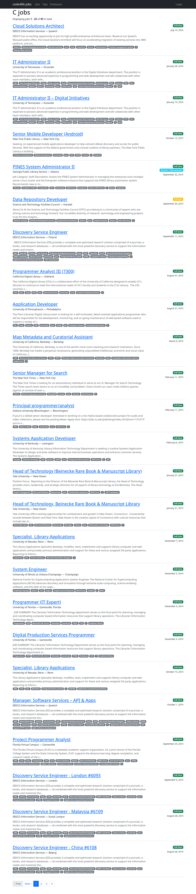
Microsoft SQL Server (40, 623)
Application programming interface (28, 260)
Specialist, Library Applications (44, 537)
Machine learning (55, 47)
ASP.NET (72, 689)
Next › (28, 883)
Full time (178, 25)
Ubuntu (17, 188)
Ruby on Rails (53, 83)
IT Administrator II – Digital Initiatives (51, 98)
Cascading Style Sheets (95, 325)
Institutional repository (78, 492)
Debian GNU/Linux (96, 188)
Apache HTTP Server (22, 728)
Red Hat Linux (102, 83)
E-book (85, 155)
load (72, 47)
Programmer (19, 623)
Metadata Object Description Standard (77, 358)
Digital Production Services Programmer (54, 635)
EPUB (78, 155)
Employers (56, 4)
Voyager (17, 459)
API (120, 86)
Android (97, 155)
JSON (143, 721)
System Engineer (30, 569)
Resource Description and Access (33, 358)
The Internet (42, 253)
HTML (86, 257)
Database (84, 656)
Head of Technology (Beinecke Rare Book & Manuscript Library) (77, 471)
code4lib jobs (22, 4)
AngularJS (120, 188)
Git (75, 86)
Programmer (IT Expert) (37, 602)
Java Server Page (116, 761)
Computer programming (118, 257)
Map (108, 358)
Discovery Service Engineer (40, 232)
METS (58, 358)
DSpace (109, 86)
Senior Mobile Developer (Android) (48, 134)
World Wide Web (20, 525)
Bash (112, 188)
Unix (15, 293)
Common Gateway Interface (88, 293)
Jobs (37, 4)
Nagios (48, 590)
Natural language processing (33, 47)
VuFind (32, 253)
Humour (76, 394)
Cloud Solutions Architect (38, 26)
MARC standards (20, 257)
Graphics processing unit (64, 590)
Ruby (64, 83)
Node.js (17, 47)
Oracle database (20, 86)
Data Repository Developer (40, 199)
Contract (178, 199)
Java (66, 47)
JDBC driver (102, 761)
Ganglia (91, 590)
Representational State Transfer (81, 83)
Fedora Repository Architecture (91, 86)
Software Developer (31, 459)
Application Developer (35, 304)
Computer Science (98, 257)
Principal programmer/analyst (43, 405)
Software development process (42, 221)
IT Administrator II (31, 62)
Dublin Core (18, 361)
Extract (90, 47)
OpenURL (94, 253)
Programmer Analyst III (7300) (43, 271)
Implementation (100, 221)
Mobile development (43, 155)
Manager (68, 525)
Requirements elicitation (67, 221)
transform (81, 47)
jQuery (40, 86)
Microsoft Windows (41, 492)
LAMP (57, 459)
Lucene (61, 394)
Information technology (98, 525)
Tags (45, 4)
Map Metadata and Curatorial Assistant (53, 337)
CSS (81, 623)
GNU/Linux (66, 86)
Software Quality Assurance (73, 721)
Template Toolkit (29, 188)
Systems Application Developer (44, 438)
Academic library (96, 623)
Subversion (18, 558)
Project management (22, 492)
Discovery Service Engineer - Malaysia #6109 (58, 811)
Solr (31, 525)
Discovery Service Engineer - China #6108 (55, 847)
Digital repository (48, 764)
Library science (35, 257)
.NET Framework (51, 260)
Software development (23, 155)
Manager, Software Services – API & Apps (54, 700)
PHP (126, 83)
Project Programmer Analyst (42, 739)
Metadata (100, 358)
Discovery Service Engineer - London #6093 (57, 775)
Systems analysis (20, 221)
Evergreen (82, 188)
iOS (71, 155)
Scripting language (21, 590)
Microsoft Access (51, 293)
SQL (21, 293)
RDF (111, 83)
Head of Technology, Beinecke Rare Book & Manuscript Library (76, 504)
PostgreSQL (43, 188)
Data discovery (124, 221)
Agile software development (43, 728)
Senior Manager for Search (40, 373)
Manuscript (55, 492)
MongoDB (52, 394)
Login (179, 4)
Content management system (121, 47)
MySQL (32, 86)
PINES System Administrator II (44, 167)
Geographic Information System (125, 358)
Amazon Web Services (22, 50)
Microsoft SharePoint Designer (119, 253)
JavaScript (50, 86)
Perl (131, 83)
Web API (23, 253)
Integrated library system (71, 257)
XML (15, 83)
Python (119, 83)
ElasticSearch (101, 47)
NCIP (102, 253)
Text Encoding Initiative (29, 83)
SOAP (43, 83)
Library (77, 525)
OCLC (51, 358)
